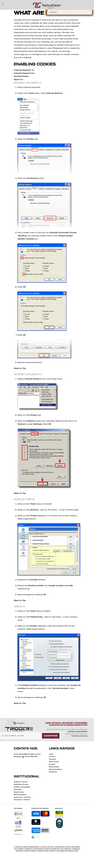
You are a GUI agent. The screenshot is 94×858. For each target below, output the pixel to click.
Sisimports (53, 772)
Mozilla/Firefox (21, 76)
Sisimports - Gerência (22, 799)
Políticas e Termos (20, 782)
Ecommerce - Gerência (22, 797)
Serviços (52, 764)
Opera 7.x (18, 79)
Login (51, 754)
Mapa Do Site (19, 792)
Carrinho (52, 756)
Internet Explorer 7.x (24, 70)
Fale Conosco (54, 761)
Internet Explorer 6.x (24, 73)
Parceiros (52, 759)
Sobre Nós (17, 789)
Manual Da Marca (55, 769)
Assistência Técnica (21, 784)
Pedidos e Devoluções (22, 787)
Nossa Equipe (54, 766)
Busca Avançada (20, 794)
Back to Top (20, 368)
